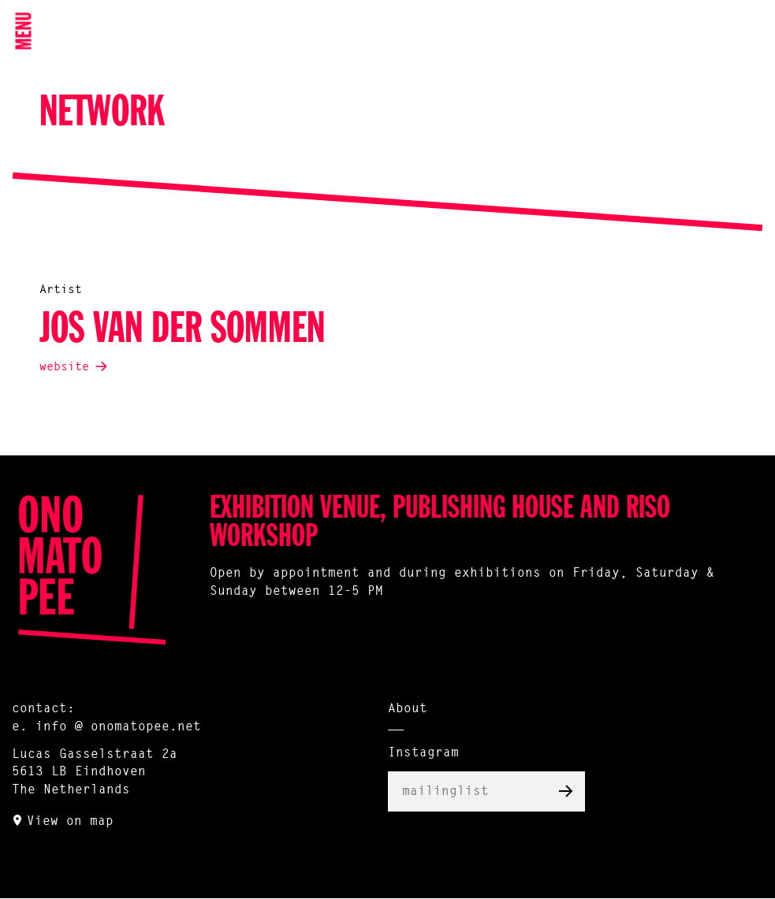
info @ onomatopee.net (118, 727)
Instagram (423, 753)
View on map (70, 821)
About (407, 709)
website (64, 367)
